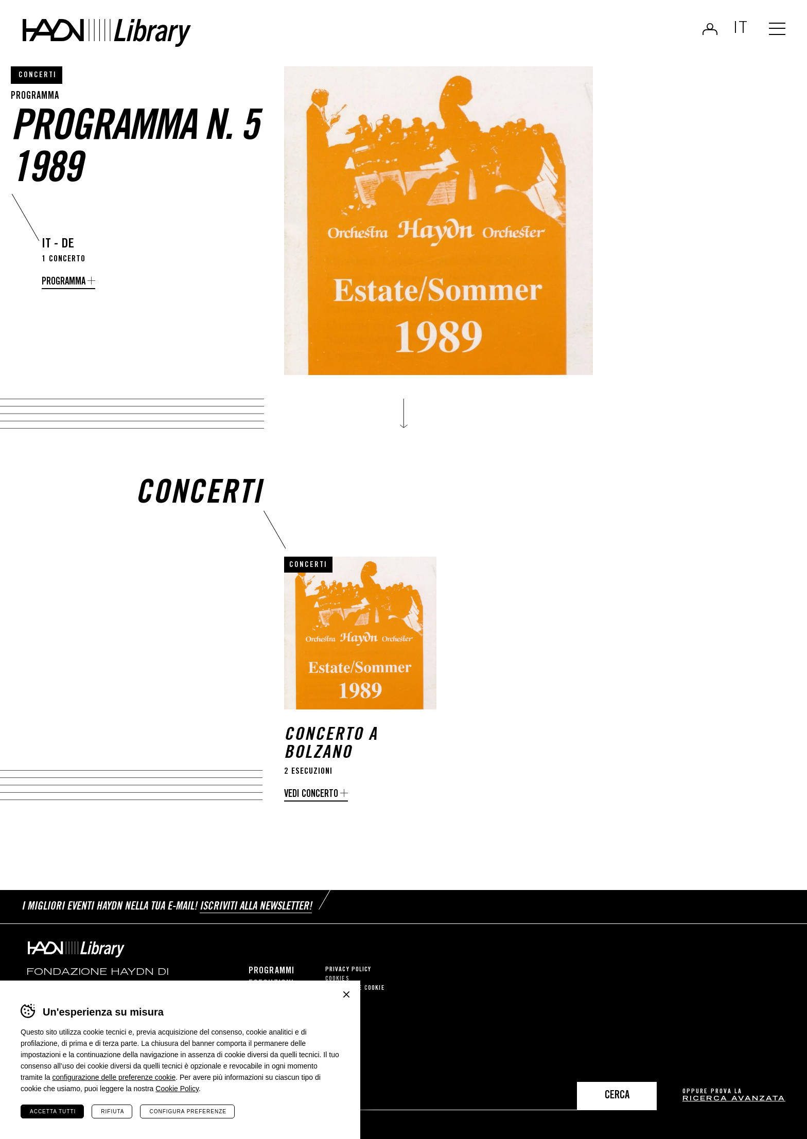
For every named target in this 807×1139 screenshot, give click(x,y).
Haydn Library (107, 33)
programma (63, 282)
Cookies (337, 979)
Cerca (617, 1096)
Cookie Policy (177, 1088)
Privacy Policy (348, 970)
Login (710, 29)
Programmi (271, 971)
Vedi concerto (311, 794)
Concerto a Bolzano (331, 745)
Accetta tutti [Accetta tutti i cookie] (53, 1111)
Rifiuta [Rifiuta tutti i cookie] (112, 1111)
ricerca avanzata (733, 1099)
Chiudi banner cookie (346, 994)
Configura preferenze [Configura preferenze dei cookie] (187, 1111)
